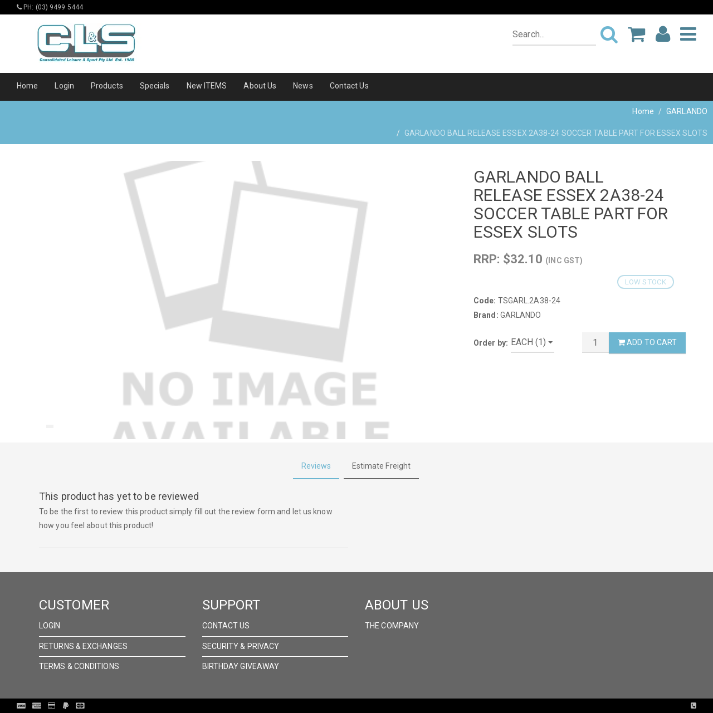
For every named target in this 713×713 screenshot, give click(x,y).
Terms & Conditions (79, 666)
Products (107, 85)
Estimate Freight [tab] (381, 465)
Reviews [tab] (316, 465)
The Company (392, 625)
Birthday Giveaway (241, 666)
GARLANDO (686, 111)
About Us (259, 85)
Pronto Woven (379, 706)
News (302, 85)
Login (64, 85)
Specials (155, 85)
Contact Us (349, 85)
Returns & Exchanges (83, 646)
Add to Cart (647, 342)
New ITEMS (207, 85)
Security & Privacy (241, 646)
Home (27, 85)
